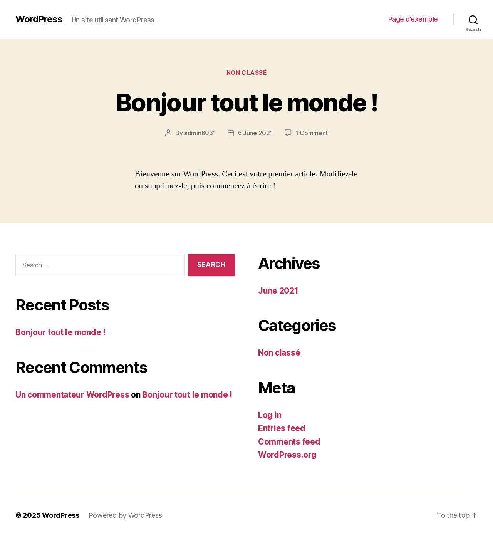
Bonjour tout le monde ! (246, 102)
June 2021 (278, 290)
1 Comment (311, 133)
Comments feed (289, 441)
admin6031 (200, 133)
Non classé (246, 72)
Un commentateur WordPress (72, 394)
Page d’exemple (413, 19)
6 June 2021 (255, 133)
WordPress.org (287, 455)
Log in (269, 415)
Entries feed (281, 428)
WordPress (38, 19)
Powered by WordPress (125, 515)
